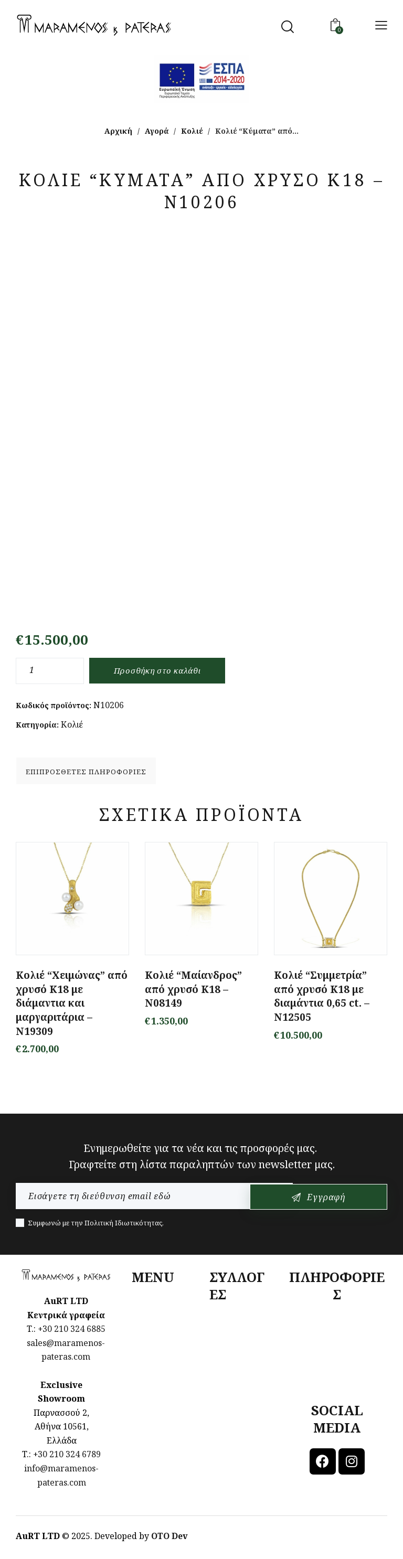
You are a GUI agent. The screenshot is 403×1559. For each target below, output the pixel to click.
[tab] (86, 771)
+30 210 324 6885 (71, 1330)
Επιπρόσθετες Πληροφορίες (86, 772)
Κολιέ (192, 131)
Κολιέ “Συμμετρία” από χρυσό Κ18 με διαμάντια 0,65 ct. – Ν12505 (321, 998)
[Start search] (287, 27)
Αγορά (156, 131)
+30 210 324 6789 (67, 1455)
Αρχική (118, 131)
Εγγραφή (351, 1198)
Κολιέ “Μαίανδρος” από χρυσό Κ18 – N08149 (193, 990)
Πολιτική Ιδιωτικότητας (123, 1225)
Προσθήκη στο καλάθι (160, 671)
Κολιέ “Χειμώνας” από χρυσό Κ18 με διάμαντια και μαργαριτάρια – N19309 (72, 1004)
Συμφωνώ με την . (96, 1224)
